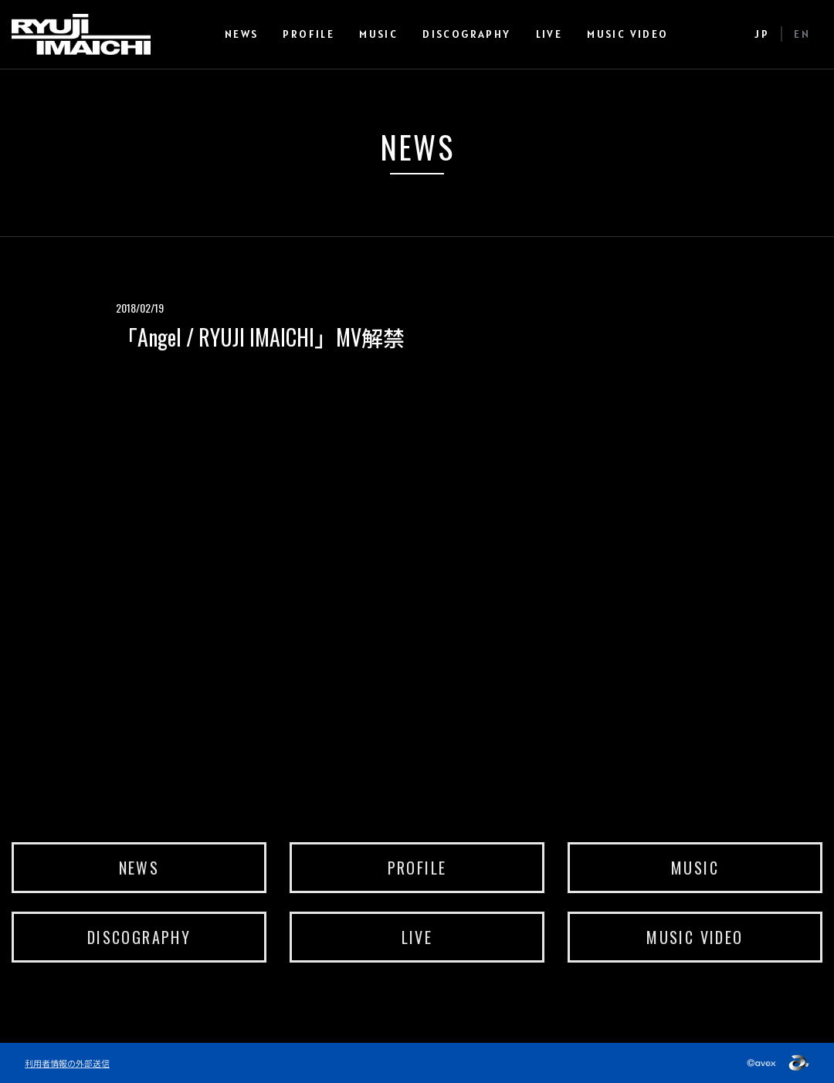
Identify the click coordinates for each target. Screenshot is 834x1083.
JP (761, 34)
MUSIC (378, 34)
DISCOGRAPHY (466, 34)
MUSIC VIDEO (627, 34)
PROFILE (308, 34)
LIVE (549, 34)
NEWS (242, 34)
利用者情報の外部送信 (67, 1063)
